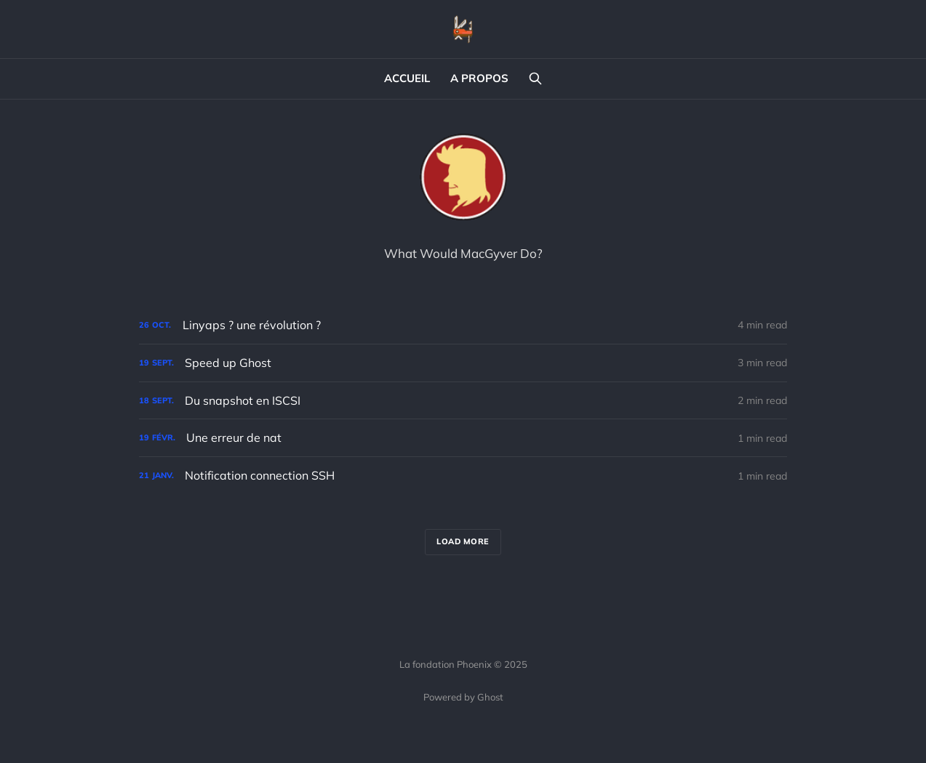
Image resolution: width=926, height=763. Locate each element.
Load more (463, 541)
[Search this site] (535, 78)
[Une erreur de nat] (463, 437)
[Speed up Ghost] (463, 363)
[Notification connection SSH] (463, 475)
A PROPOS (479, 78)
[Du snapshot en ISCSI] (463, 400)
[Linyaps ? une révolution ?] (463, 325)
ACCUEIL (407, 78)
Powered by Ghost (463, 697)
